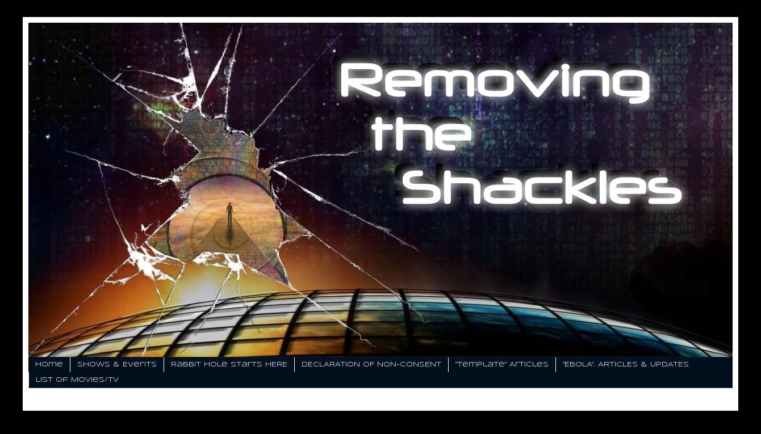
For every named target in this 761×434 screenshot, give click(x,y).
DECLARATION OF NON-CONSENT (371, 364)
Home (49, 364)
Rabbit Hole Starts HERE (229, 364)
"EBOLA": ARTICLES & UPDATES (626, 364)
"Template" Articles (502, 364)
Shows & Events (117, 364)
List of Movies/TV (77, 380)
